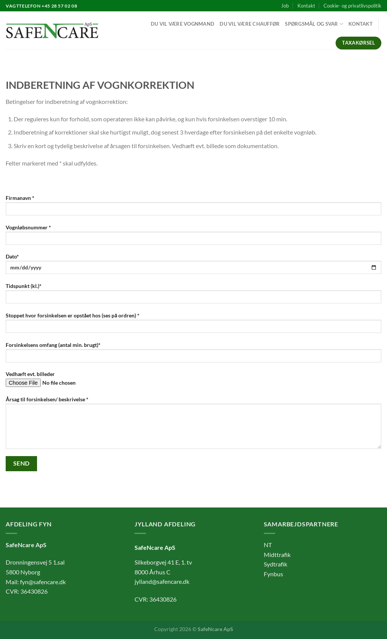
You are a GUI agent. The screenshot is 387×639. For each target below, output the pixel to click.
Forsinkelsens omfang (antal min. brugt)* (193, 355)
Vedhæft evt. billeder (193, 381)
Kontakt (306, 6)
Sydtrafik (275, 564)
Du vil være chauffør (250, 24)
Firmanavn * (193, 208)
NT (268, 544)
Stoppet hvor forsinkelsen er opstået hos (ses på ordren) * (193, 325)
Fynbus (273, 573)
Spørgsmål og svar (314, 24)
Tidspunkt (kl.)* (193, 296)
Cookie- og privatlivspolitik (352, 6)
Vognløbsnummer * (193, 237)
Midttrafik (277, 554)
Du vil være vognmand (182, 24)
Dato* (193, 266)
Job (285, 6)
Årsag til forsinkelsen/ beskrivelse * (193, 425)
